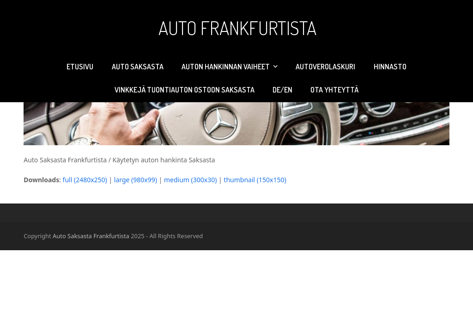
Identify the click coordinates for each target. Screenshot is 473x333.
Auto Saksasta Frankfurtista (91, 236)
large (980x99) (135, 179)
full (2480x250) (85, 179)
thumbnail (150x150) (255, 179)
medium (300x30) (190, 179)
